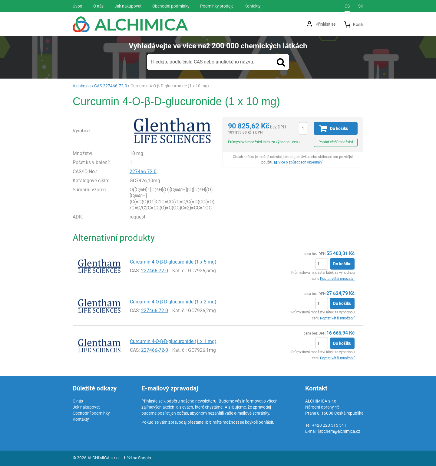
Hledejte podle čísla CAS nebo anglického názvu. (202, 62)
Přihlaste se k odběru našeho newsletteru (178, 401)
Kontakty (81, 419)
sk (360, 6)
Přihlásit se (325, 24)
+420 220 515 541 (329, 425)
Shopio (144, 457)
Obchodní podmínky (91, 413)
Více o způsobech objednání (300, 162)
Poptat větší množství (336, 142)
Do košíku (342, 263)
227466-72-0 (143, 171)
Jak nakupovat (86, 407)
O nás (78, 401)
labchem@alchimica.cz (339, 431)
